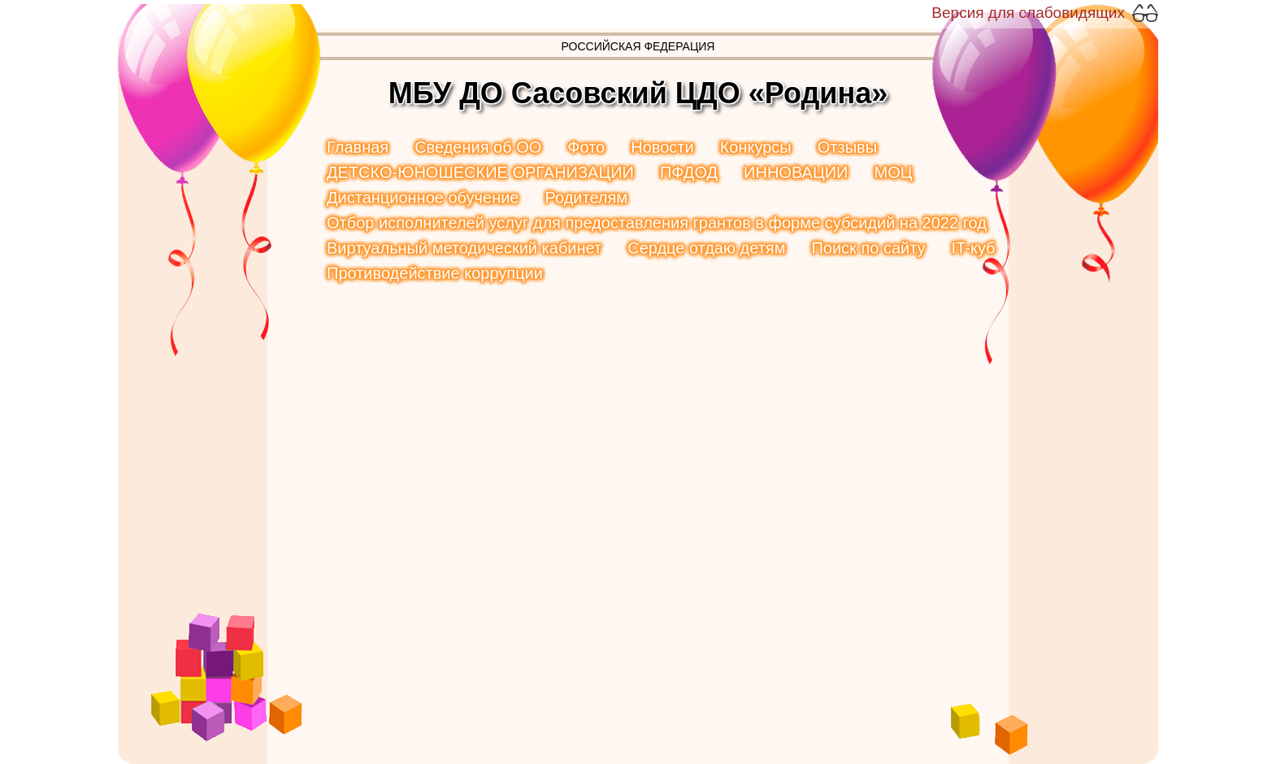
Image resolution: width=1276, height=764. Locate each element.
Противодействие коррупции (435, 273)
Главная (357, 147)
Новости (662, 147)
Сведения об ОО (477, 147)
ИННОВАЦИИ (796, 172)
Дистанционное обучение (423, 197)
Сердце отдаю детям (706, 248)
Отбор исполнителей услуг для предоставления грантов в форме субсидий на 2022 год (657, 223)
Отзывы (847, 147)
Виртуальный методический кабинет (464, 248)
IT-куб (974, 248)
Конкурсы (756, 147)
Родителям (586, 197)
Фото (586, 147)
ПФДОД (689, 172)
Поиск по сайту (868, 248)
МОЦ (893, 172)
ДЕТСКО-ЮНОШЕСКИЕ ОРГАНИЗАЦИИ (480, 172)
